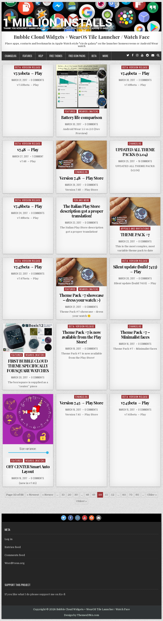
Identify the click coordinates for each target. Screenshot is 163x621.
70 (130, 494)
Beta (94, 56)
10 (63, 494)
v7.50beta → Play (28, 73)
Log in (8, 539)
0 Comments (37, 80)
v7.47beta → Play (28, 266)
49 (93, 494)
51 (106, 494)
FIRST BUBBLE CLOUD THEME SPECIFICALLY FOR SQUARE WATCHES (28, 365)
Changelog (10, 56)
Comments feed (15, 555)
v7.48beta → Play (28, 206)
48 (87, 494)
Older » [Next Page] (152, 494)
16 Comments (145, 161)
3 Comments (145, 80)
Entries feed (13, 547)
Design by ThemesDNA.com (81, 615)
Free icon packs (77, 56)
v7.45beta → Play (135, 402)
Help (40, 56)
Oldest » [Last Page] (81, 501)
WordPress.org (15, 563)
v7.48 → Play (27, 149)
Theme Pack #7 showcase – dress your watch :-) (81, 297)
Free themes (55, 56)
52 (112, 494)
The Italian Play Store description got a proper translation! (81, 210)
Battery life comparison (81, 117)
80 (137, 494)
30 (76, 494)
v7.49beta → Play (135, 73)
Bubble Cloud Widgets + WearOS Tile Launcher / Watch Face (81, 37)
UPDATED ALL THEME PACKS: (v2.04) (135, 152)
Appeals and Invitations (135, 228)
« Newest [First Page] (33, 494)
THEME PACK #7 (135, 234)
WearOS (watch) (88, 111)
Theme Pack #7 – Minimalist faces (135, 334)
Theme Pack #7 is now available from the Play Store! (81, 336)
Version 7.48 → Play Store (81, 178)
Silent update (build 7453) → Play (135, 269)
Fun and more (81, 200)
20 (69, 494)
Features (27, 56)
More (105, 56)
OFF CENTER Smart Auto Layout (28, 469)
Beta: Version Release (28, 67)
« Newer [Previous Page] (47, 494)
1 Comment (37, 156)
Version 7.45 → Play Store (81, 402)
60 (124, 494)
